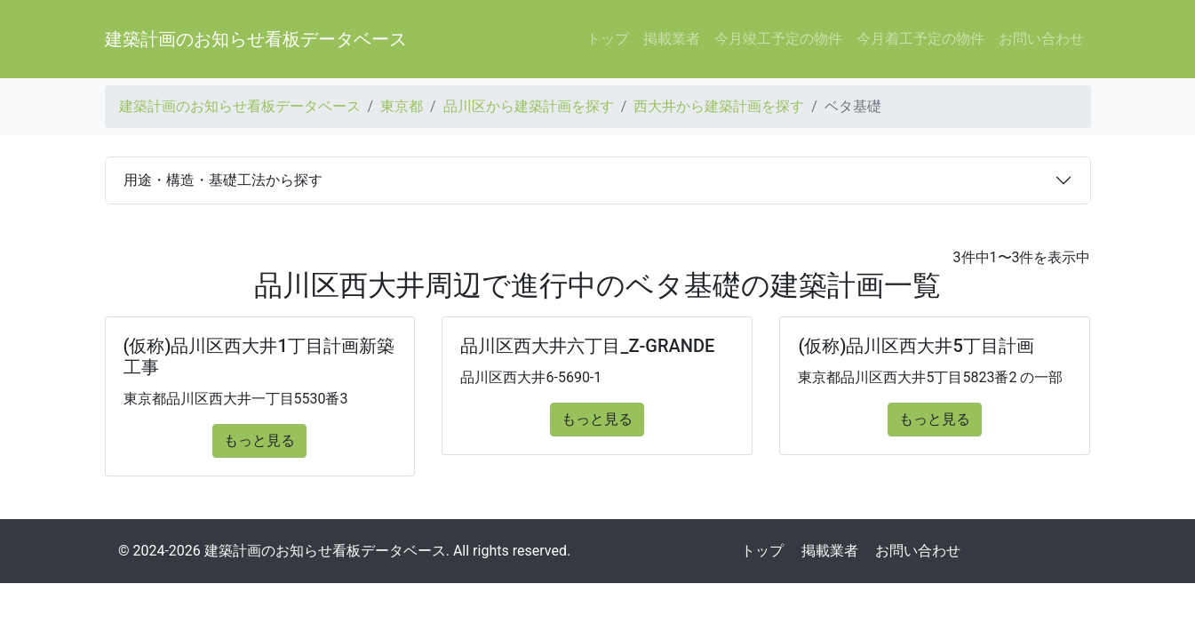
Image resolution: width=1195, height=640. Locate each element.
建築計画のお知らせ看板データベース (256, 39)
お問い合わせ (1041, 38)
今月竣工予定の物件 (778, 38)
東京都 (401, 106)
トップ (607, 38)
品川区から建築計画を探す (528, 106)
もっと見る (259, 440)
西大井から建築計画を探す (718, 106)
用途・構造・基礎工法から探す (223, 180)
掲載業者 (671, 38)
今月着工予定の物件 (920, 38)
